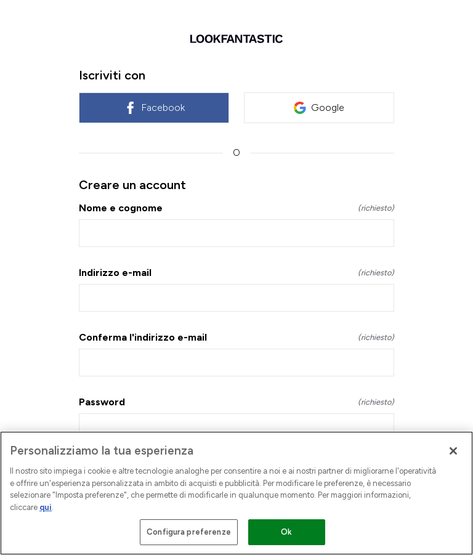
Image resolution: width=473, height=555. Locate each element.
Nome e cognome (236, 208)
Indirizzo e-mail (236, 272)
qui (45, 507)
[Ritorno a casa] (236, 39)
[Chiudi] (453, 450)
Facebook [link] (154, 108)
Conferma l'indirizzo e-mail (236, 337)
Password (236, 402)
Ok (286, 532)
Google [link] (319, 108)
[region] (236, 493)
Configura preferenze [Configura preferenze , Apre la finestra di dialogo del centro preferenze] (189, 532)
